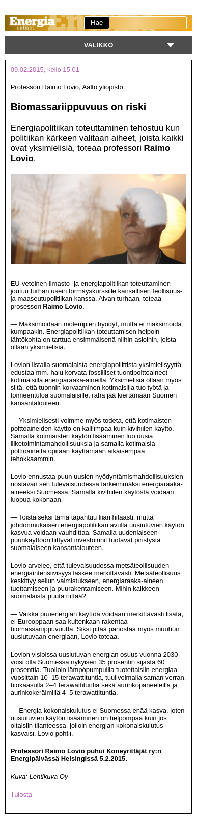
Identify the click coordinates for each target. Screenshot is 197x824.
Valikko (99, 45)
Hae (97, 22)
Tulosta (21, 794)
